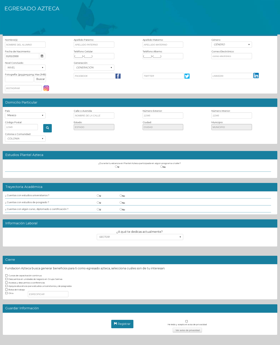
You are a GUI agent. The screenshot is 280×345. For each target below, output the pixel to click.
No (164, 167)
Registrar (122, 324)
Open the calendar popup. (42, 56)
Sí (118, 167)
